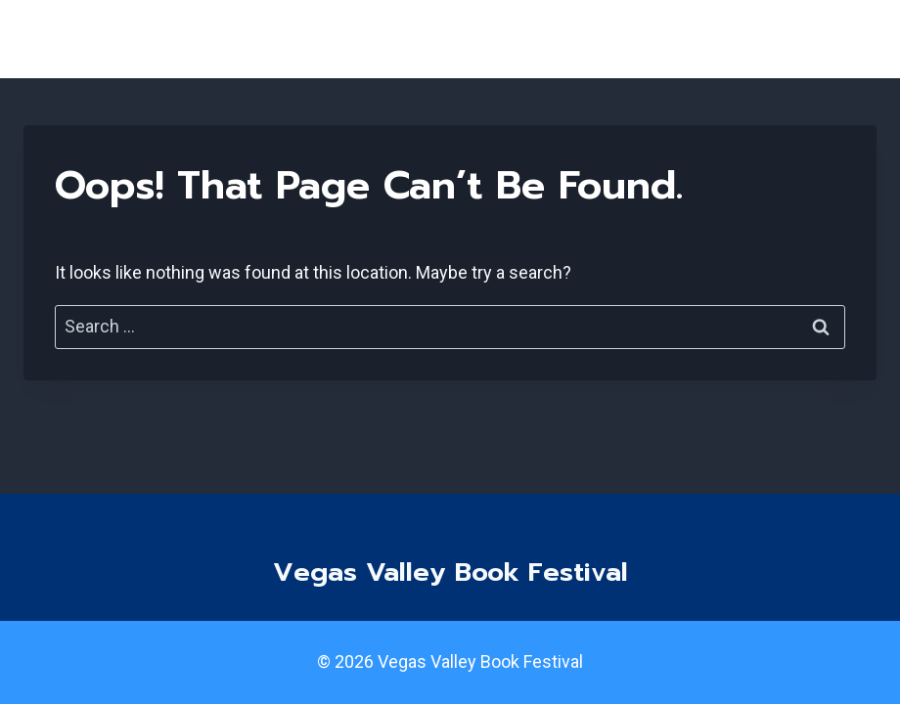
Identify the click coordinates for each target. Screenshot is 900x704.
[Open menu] (854, 39)
